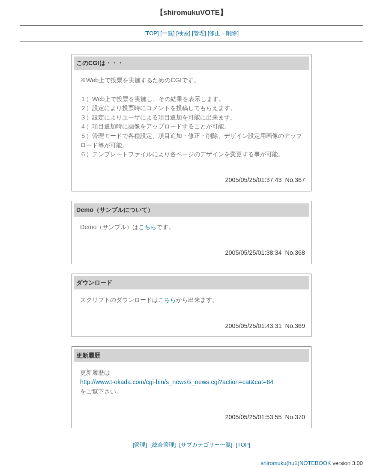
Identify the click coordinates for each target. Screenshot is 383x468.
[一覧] (167, 33)
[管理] (199, 33)
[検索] (183, 33)
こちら (147, 227)
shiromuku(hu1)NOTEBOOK (296, 463)
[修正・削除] (223, 33)
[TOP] (151, 33)
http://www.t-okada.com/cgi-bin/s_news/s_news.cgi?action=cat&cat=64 (176, 382)
